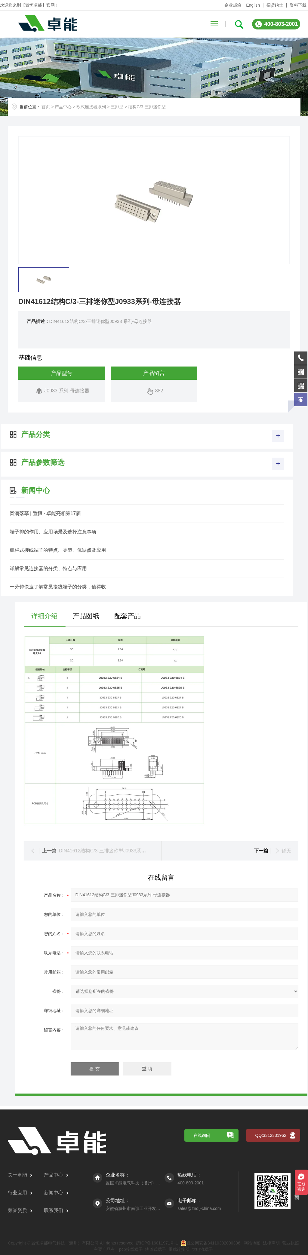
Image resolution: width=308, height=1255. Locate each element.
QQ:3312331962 (270, 1242)
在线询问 (201, 1242)
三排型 (117, 106)
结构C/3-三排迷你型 (146, 106)
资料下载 (298, 5)
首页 (46, 106)
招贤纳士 (274, 5)
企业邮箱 (232, 5)
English (253, 5)
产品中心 (63, 106)
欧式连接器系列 (91, 106)
